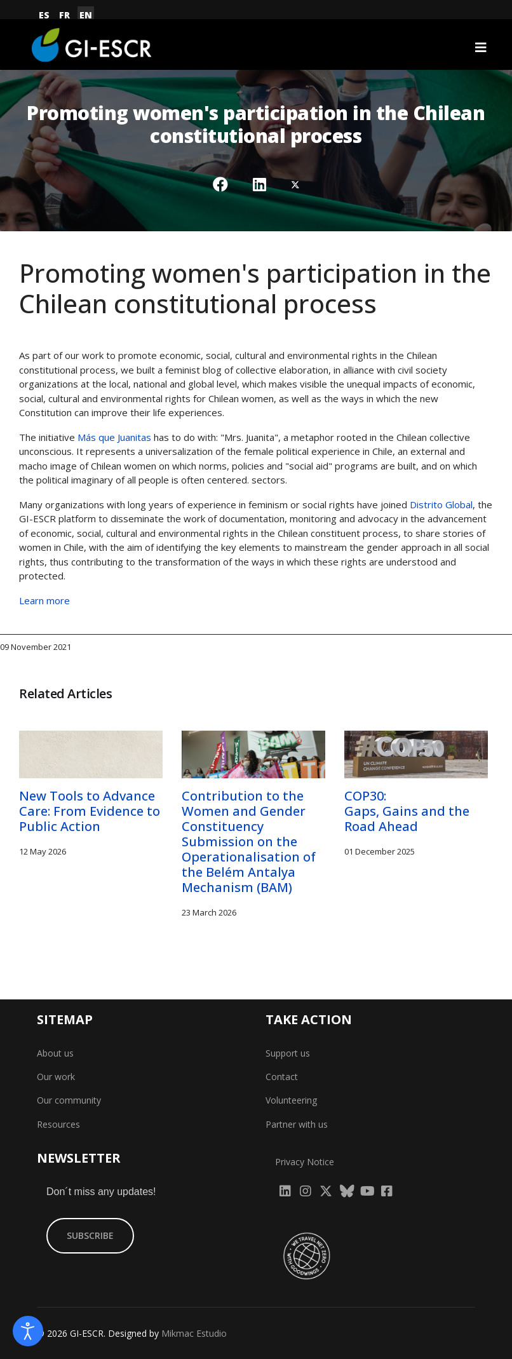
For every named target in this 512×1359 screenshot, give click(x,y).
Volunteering (291, 1100)
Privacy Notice (304, 1162)
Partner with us (297, 1124)
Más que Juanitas (114, 437)
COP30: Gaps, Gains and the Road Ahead (406, 811)
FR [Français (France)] (64, 15)
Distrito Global (441, 504)
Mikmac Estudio (194, 1333)
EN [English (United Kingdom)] (85, 15)
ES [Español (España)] (44, 15)
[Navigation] (481, 47)
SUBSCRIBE (90, 1235)
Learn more (44, 600)
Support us (288, 1053)
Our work (56, 1077)
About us (55, 1053)
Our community (69, 1100)
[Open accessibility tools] (28, 1331)
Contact (282, 1077)
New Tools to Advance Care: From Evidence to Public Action (89, 811)
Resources (58, 1124)
